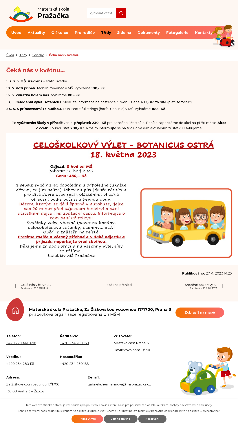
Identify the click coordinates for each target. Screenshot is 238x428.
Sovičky (38, 55)
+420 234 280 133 (74, 364)
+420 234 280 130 (74, 343)
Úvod (16, 32)
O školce (59, 32)
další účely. (206, 405)
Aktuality (36, 32)
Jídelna (124, 32)
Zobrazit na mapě (200, 312)
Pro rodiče (85, 32)
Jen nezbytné (120, 418)
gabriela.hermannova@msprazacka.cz (119, 384)
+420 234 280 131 (20, 364)
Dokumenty (148, 32)
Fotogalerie (177, 32)
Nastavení (152, 418)
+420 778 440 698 (21, 343)
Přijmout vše (87, 418)
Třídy (106, 32)
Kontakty (204, 32)
